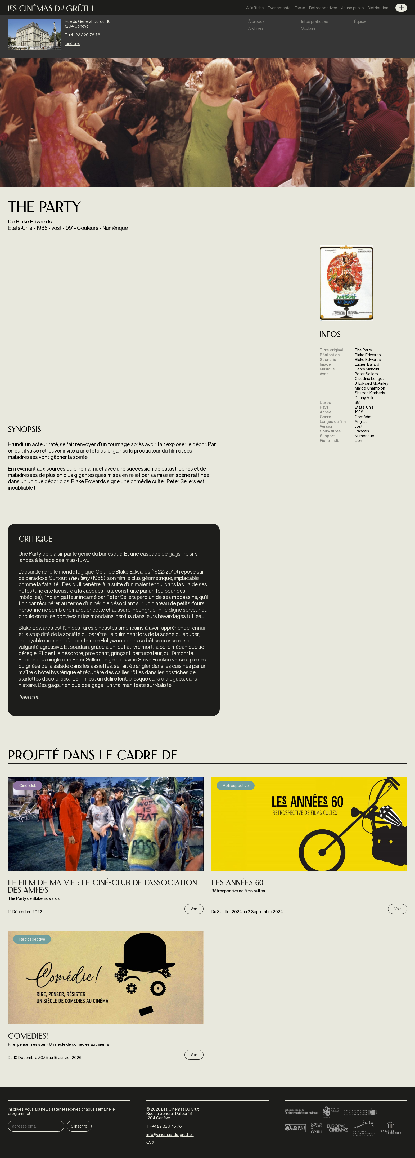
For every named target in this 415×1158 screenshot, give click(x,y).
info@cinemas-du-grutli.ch (170, 1134)
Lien (358, 440)
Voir (194, 908)
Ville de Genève (360, 1112)
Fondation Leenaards (390, 1128)
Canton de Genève (331, 1112)
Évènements (279, 7)
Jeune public (352, 7)
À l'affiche (255, 7)
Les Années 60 (237, 883)
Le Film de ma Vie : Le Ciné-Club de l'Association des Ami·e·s (102, 887)
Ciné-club (28, 785)
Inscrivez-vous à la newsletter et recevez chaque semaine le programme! (61, 1111)
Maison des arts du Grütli (316, 1128)
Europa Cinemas (337, 1128)
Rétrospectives (323, 7)
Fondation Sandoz (364, 1128)
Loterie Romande (295, 1128)
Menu (401, 8)
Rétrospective (236, 785)
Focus (300, 7)
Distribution (378, 7)
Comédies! (28, 1037)
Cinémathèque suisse (301, 1112)
